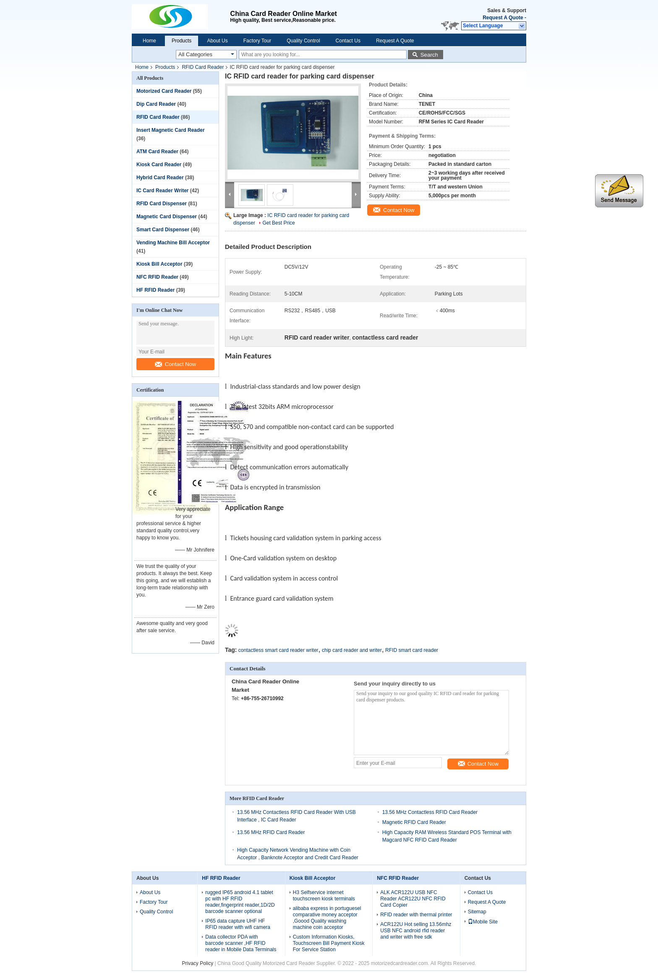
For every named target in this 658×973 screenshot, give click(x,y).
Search (429, 55)
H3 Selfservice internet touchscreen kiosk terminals (324, 895)
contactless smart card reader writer (278, 650)
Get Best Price (278, 223)
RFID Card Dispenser (161, 204)
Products (181, 41)
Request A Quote (503, 18)
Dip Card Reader (156, 104)
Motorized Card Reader (163, 91)
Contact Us (348, 41)
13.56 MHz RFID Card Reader (271, 832)
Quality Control (303, 41)
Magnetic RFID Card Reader (414, 822)
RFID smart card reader (411, 650)
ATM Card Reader (157, 151)
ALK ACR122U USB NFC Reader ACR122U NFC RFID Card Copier (412, 898)
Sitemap (477, 912)
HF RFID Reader (155, 290)
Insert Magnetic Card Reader (170, 130)
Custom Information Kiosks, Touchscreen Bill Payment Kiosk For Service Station (329, 943)
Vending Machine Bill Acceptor (173, 243)
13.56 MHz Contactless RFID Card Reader (430, 812)
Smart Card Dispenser (162, 230)
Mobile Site (483, 922)
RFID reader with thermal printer (416, 915)
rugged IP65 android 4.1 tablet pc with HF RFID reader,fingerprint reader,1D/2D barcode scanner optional (239, 901)
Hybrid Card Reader (160, 177)
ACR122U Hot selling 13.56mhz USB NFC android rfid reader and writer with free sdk (415, 930)
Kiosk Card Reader (158, 164)
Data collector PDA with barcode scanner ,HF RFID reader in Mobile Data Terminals (240, 943)
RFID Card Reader (203, 67)
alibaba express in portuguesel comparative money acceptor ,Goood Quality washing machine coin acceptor (327, 917)
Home (149, 41)
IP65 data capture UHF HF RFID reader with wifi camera (237, 924)
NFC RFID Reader (157, 277)
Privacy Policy (198, 963)
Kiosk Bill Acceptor (159, 264)
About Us (217, 41)
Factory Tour (257, 41)
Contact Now (175, 364)
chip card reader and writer (352, 650)
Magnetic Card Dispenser (166, 217)
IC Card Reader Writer (162, 191)
